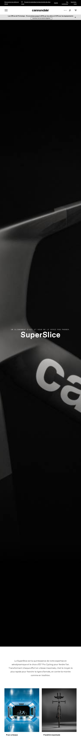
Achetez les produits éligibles (41, 18)
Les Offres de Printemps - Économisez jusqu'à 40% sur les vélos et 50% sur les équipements (40, 16)
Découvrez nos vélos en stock (11, 3)
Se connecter (65, 3)
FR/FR (56, 3)
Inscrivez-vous (74, 3)
